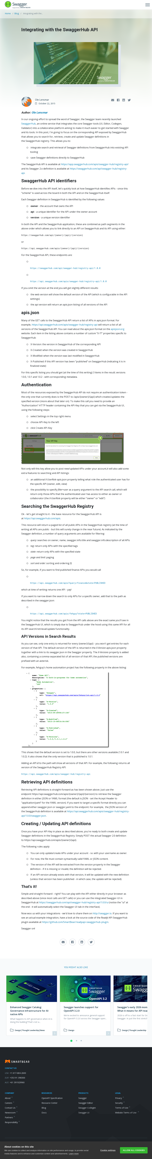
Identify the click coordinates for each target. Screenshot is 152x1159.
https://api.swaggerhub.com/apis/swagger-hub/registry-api (65, 324)
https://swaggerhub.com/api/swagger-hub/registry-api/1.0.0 (65, 268)
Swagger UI (83, 1112)
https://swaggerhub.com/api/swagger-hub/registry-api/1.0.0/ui (74, 902)
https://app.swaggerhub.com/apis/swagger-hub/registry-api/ (95, 164)
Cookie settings (108, 1150)
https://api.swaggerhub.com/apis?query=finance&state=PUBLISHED (67, 583)
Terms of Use (122, 1107)
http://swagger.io (102, 913)
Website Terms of (127, 1112)
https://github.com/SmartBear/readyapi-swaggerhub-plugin (75, 922)
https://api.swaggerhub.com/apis (42, 518)
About (9, 1098)
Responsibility (12, 1122)
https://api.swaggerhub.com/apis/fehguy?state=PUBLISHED (63, 613)
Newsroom (11, 1112)
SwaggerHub (28, 123)
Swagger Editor (85, 1103)
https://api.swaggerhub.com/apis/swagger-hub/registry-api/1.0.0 (68, 281)
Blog (16, 13)
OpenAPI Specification (52, 1098)
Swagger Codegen (87, 1107)
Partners (10, 1117)
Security (120, 1103)
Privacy (119, 1098)
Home (8, 13)
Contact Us (11, 1107)
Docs (44, 1112)
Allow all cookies (134, 1150)
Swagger (82, 1098)
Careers (9, 1103)
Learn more (74, 1154)
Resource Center (49, 1103)
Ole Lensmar (42, 99)
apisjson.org (117, 329)
